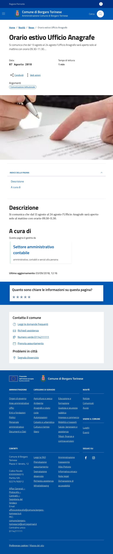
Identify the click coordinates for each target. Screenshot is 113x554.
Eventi (86, 432)
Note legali (63, 476)
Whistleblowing (41, 485)
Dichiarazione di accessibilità (65, 483)
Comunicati (88, 403)
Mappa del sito (37, 545)
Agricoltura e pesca (43, 398)
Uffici (11, 408)
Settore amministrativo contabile (33, 250)
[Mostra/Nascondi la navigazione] (3, 13)
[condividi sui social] (16, 75)
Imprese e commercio (68, 417)
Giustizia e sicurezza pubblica (68, 410)
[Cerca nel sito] (100, 13)
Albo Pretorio (64, 466)
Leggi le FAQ (40, 457)
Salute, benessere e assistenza (67, 429)
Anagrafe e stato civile (42, 410)
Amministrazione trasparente (66, 459)
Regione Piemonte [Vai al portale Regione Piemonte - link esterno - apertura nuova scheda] (17, 3)
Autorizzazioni (40, 417)
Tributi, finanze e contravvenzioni (66, 438)
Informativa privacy (67, 471)
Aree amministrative (19, 403)
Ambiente (38, 403)
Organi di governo (17, 398)
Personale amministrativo (16, 424)
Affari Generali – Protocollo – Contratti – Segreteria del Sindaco (17, 495)
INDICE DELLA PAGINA (56, 172)
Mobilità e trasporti (67, 422)
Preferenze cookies (18, 545)
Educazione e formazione (64, 401)
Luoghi (86, 427)
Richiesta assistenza (44, 481)
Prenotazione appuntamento (41, 464)
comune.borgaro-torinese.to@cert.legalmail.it (23, 522)
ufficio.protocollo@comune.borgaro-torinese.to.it (26, 511)
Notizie (86, 398)
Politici (12, 417)
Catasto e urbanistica (44, 422)
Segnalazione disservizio (40, 474)
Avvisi (86, 408)
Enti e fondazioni (17, 412)
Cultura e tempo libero (41, 429)
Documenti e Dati (17, 431)
